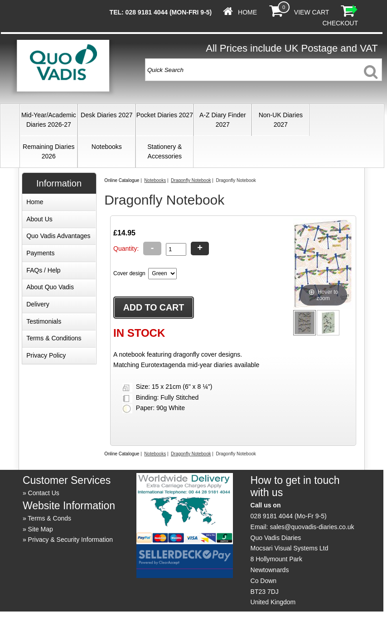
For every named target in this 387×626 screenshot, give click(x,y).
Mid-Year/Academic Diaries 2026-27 (48, 119)
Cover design (129, 273)
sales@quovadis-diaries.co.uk (312, 526)
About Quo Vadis (50, 287)
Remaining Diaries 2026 (48, 151)
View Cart (311, 12)
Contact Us (43, 493)
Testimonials (43, 321)
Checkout (340, 23)
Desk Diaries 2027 (106, 115)
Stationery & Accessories (164, 151)
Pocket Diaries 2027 (164, 115)
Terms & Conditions (53, 338)
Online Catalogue (121, 180)
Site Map (40, 529)
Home (247, 12)
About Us (39, 219)
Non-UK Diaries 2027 (281, 119)
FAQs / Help (43, 270)
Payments (40, 253)
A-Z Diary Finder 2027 (222, 119)
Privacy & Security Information (70, 539)
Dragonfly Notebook (191, 180)
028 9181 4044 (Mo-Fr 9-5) (289, 516)
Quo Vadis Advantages (58, 235)
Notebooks (107, 146)
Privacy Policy (46, 355)
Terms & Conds (49, 518)
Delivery (37, 304)
